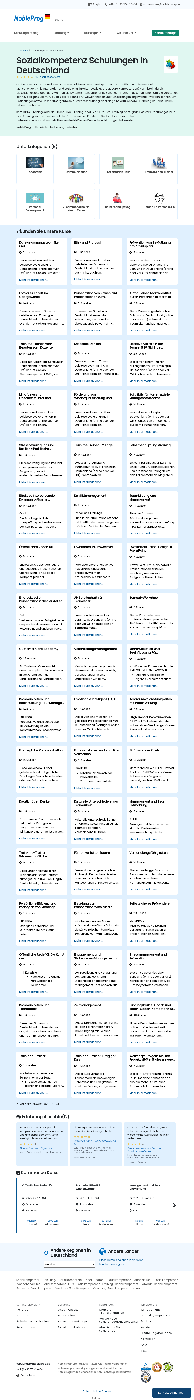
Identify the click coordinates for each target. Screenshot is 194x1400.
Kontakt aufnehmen (171, 1393)
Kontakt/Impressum (157, 1315)
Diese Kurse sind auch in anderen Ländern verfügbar (121, 1262)
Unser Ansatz (68, 1310)
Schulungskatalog (26, 33)
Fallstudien (66, 1315)
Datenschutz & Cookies (97, 1391)
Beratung (60, 33)
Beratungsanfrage (72, 1321)
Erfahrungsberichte (156, 1333)
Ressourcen (25, 1327)
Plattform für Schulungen (110, 1329)
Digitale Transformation (111, 1311)
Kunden (146, 1327)
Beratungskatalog (72, 1327)
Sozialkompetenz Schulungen (47, 50)
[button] (173, 1205)
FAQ (144, 1345)
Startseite (23, 50)
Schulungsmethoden (32, 1321)
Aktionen (23, 1315)
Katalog (22, 1310)
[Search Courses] (116, 20)
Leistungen (91, 33)
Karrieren (148, 1339)
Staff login (97, 1398)
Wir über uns (125, 33)
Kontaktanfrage (165, 33)
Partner (147, 1321)
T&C (144, 1351)
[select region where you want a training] (69, 1264)
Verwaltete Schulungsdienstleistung (118, 1320)
